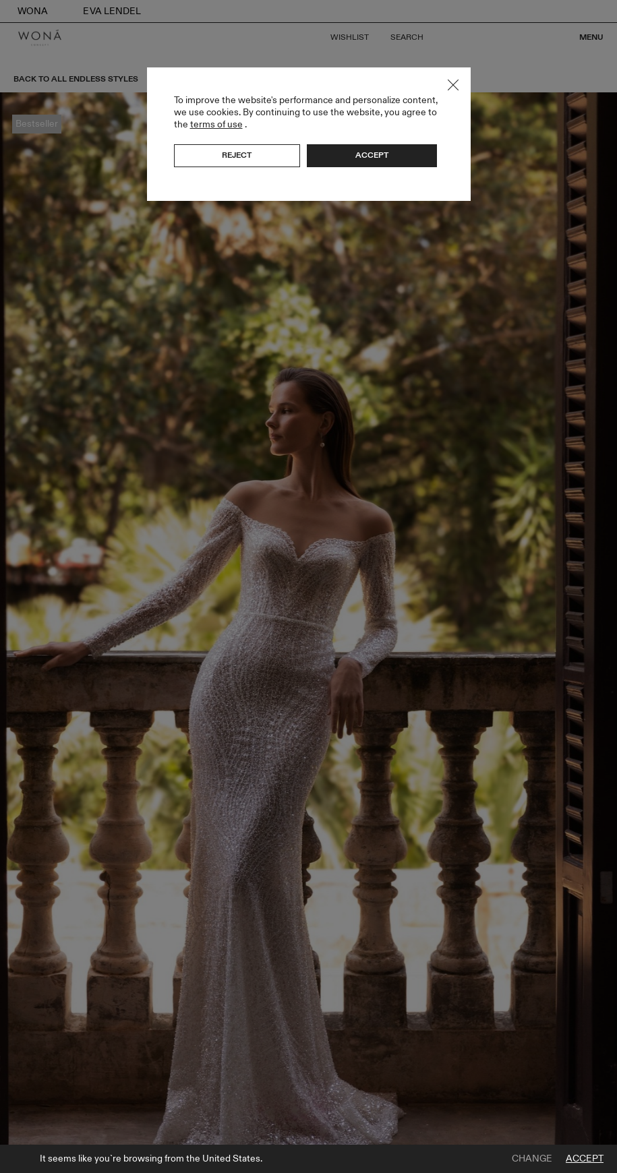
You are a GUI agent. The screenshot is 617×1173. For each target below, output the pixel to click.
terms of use (216, 124)
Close (453, 85)
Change (532, 1159)
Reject (237, 155)
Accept (585, 1159)
